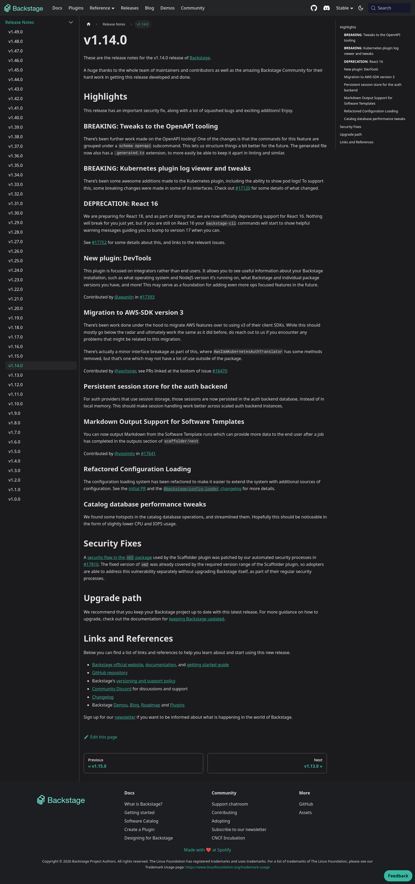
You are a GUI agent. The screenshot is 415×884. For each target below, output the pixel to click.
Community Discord (112, 689)
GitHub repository (110, 673)
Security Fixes (350, 126)
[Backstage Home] (76, 799)
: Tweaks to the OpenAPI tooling (372, 37)
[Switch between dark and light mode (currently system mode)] (361, 8)
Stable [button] (342, 8)
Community (193, 8)
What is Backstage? (143, 804)
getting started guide (208, 665)
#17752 (99, 242)
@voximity (125, 453)
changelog (202, 488)
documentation (160, 665)
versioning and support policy (145, 681)
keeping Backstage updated (196, 619)
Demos (167, 8)
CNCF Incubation (228, 838)
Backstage (200, 58)
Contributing (224, 812)
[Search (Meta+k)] (389, 8)
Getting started (139, 812)
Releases (130, 8)
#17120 (243, 188)
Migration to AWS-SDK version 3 (369, 76)
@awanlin (124, 297)
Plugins (76, 8)
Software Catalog (141, 821)
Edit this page (100, 737)
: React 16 (363, 61)
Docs (57, 8)
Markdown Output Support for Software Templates (368, 100)
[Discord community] (326, 8)
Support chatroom (230, 804)
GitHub (306, 804)
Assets (305, 812)
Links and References (356, 142)
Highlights (348, 27)
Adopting (221, 821)
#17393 (147, 297)
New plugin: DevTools (361, 69)
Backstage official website (117, 665)
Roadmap (150, 705)
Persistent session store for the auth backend (373, 87)
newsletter (125, 717)
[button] (39, 22)
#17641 (148, 453)
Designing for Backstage (148, 838)
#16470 (220, 371)
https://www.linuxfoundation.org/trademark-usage (228, 867)
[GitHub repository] (314, 8)
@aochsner (125, 371)
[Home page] (89, 24)
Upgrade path (351, 134)
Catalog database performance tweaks (374, 118)
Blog (149, 8)
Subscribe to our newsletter (239, 829)
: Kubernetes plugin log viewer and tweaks (371, 51)
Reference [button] (100, 8)
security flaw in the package (119, 557)
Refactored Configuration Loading (371, 111)
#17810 (91, 564)
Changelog (103, 697)
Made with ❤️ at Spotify (207, 850)
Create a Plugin (139, 829)
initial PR (137, 488)
